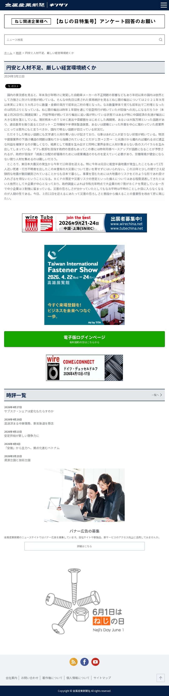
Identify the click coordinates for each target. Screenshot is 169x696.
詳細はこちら (84, 546)
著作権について (52, 678)
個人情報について (78, 678)
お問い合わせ (30, 678)
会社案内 (11, 678)
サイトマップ (102, 678)
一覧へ (155, 395)
